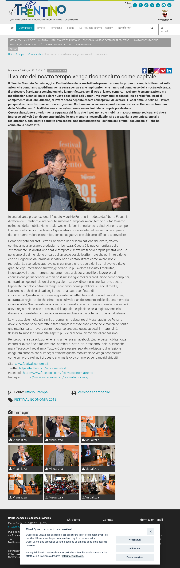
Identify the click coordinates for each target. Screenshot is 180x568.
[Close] (150, 531)
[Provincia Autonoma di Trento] (165, 15)
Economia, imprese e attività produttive (106, 40)
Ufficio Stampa (16, 54)
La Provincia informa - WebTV (96, 27)
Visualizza (18, 440)
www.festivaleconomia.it (32, 364)
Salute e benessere (80, 44)
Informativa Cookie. (73, 556)
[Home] (12, 27)
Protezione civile (55, 44)
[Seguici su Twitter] (140, 5)
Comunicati (25, 27)
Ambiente (29, 40)
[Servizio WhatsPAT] (169, 5)
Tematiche (56, 27)
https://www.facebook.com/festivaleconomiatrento (58, 373)
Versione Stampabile (94, 392)
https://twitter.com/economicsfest (42, 368)
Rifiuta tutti (135, 548)
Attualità (15, 40)
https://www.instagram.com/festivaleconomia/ (56, 377)
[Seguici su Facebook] (134, 5)
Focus (70, 27)
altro (13, 48)
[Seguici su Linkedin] (157, 5)
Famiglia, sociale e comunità (26, 44)
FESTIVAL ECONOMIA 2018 (35, 399)
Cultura (43, 40)
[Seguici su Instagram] (152, 5)
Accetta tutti (135, 539)
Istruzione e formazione (65, 40)
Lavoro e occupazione (145, 40)
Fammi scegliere (135, 557)
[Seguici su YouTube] (146, 5)
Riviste (41, 27)
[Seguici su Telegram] (163, 5)
